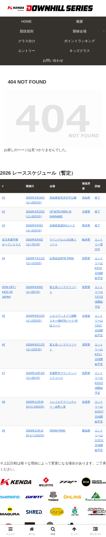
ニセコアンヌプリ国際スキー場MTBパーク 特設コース (57, 310)
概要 (78, 493)
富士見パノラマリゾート (56, 282)
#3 (3, 225)
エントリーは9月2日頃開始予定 (95, 348)
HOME (27, 493)
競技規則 (27, 500)
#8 (3, 362)
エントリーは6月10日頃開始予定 (95, 268)
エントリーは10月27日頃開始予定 (95, 367)
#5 (3, 305)
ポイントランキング (78, 507)
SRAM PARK (49, 381)
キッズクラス (78, 514)
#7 (3, 343)
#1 (3, 197)
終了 (89, 197)
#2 (3, 211)
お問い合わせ (53, 521)
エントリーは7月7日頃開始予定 (95, 287)
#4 (3, 263)
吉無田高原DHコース (54, 225)
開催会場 (78, 500)
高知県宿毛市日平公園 (54, 197)
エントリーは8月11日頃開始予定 (95, 329)
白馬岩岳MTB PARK (53, 263)
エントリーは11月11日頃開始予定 (95, 386)
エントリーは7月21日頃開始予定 (95, 310)
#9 (3, 381)
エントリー (27, 514)
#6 (3, 324)
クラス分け (27, 507)
